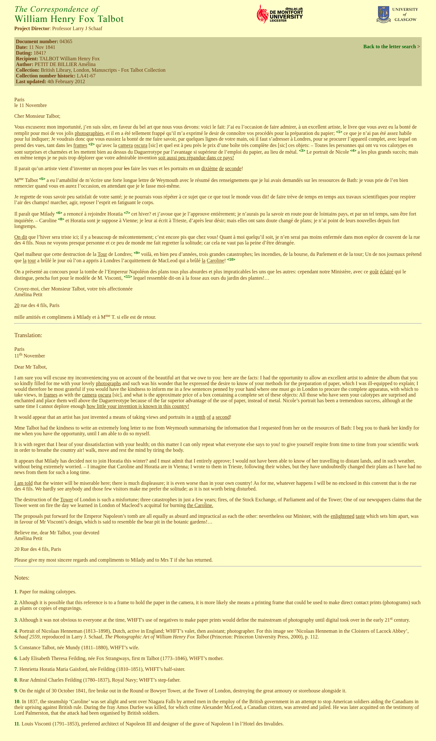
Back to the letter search (389, 46)
